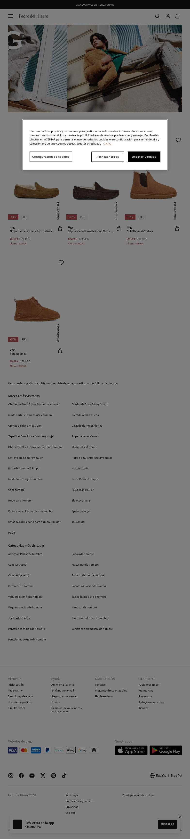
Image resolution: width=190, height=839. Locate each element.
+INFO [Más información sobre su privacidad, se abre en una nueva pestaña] (107, 143)
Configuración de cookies (50, 156)
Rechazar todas (107, 156)
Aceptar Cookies (144, 156)
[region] (95, 144)
